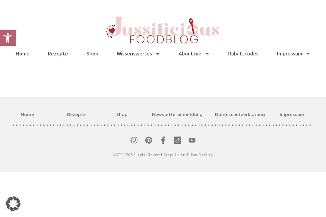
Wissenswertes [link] (138, 53)
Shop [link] (92, 53)
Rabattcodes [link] (243, 53)
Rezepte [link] (58, 53)
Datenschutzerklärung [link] (240, 114)
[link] (8, 38)
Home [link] (22, 53)
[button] (13, 203)
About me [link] (194, 53)
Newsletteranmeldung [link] (177, 114)
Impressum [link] (294, 53)
